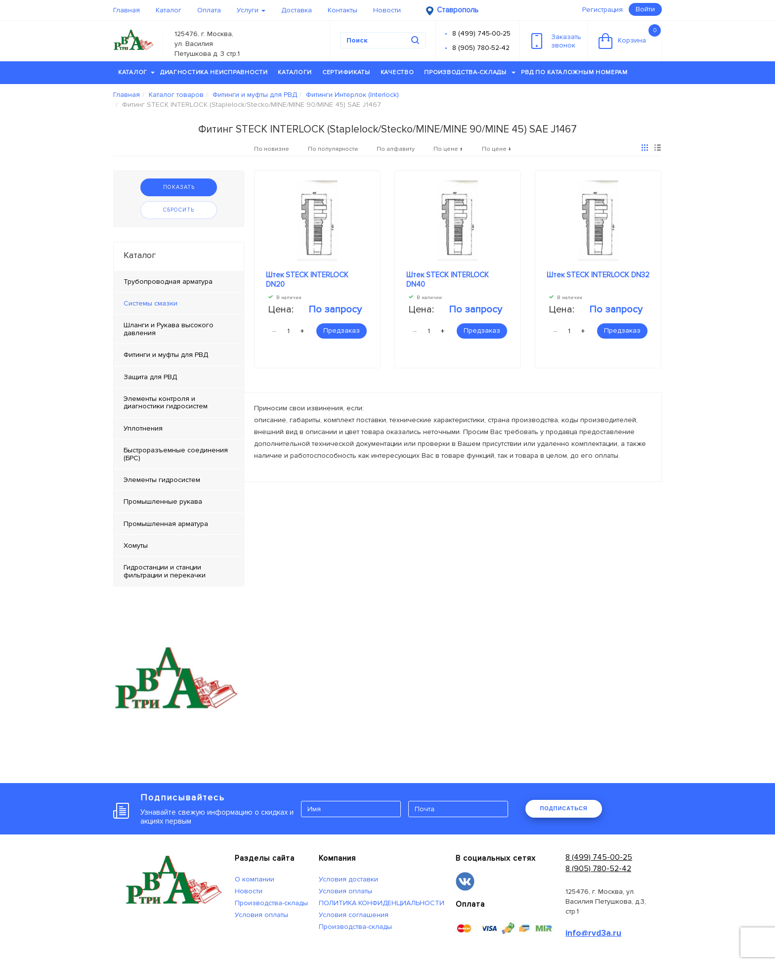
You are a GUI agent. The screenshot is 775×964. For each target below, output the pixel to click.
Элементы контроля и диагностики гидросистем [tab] (166, 402)
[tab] (179, 303)
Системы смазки (150, 303)
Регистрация (602, 9)
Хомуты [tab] (136, 545)
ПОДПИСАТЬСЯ (563, 808)
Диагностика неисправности (214, 72)
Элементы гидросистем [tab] (162, 480)
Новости (387, 10)
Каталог (168, 10)
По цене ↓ (497, 149)
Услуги (251, 10)
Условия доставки (348, 879)
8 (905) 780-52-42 (481, 48)
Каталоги (295, 72)
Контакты (342, 10)
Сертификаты (346, 72)
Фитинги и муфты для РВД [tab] (166, 355)
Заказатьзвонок (556, 41)
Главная (126, 10)
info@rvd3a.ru (593, 933)
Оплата (209, 10)
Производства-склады (470, 72)
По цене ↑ (448, 149)
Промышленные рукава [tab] (163, 501)
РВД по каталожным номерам (574, 72)
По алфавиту (396, 149)
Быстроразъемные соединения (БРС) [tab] (176, 454)
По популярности (333, 149)
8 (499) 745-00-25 (481, 33)
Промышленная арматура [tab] (166, 524)
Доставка (296, 10)
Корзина (630, 36)
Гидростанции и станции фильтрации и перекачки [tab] (165, 571)
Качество (397, 72)
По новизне (271, 149)
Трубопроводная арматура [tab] (168, 281)
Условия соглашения (353, 915)
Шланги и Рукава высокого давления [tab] (169, 329)
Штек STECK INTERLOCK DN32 (598, 274)
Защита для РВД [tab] (150, 377)
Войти (645, 9)
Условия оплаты (261, 915)
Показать (179, 187)
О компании (254, 879)
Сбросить (178, 210)
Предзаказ (341, 330)
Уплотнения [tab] (143, 428)
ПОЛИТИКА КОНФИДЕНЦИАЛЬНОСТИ (381, 903)
